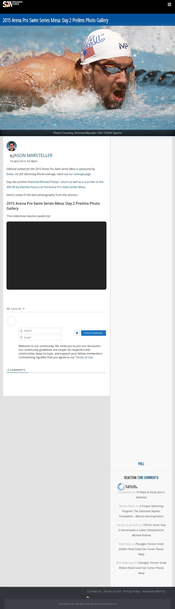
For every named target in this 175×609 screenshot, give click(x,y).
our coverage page (80, 174)
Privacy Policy (131, 591)
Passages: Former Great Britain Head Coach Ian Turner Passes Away (141, 549)
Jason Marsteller (32, 155)
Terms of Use (84, 357)
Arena (10, 174)
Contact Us (94, 591)
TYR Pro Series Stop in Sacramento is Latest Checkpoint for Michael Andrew (142, 530)
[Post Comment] (93, 333)
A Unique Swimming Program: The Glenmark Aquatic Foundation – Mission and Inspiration (141, 511)
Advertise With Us (154, 591)
